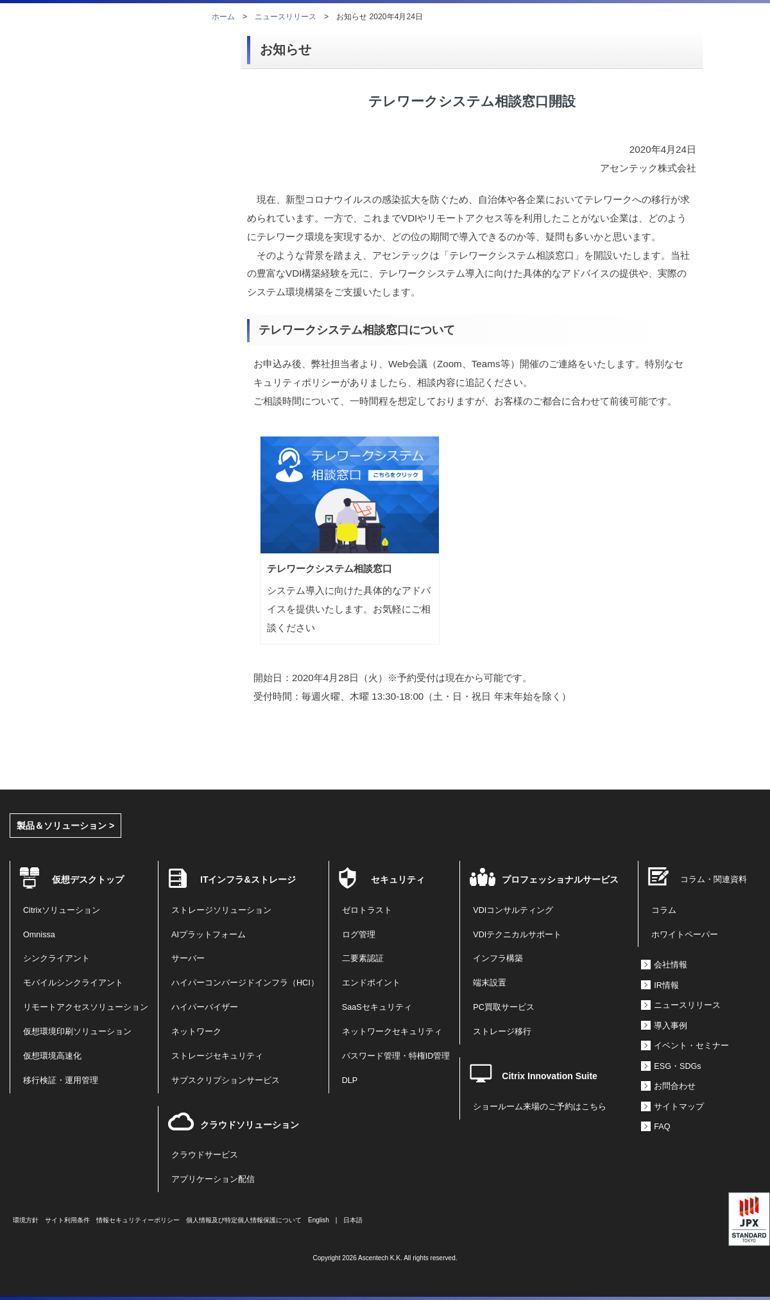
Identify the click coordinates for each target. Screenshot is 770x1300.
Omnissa (39, 934)
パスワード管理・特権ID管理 (396, 1056)
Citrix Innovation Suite (549, 1076)
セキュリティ (398, 879)
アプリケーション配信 (213, 1179)
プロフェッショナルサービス (560, 879)
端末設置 (489, 982)
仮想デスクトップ (88, 879)
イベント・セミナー (691, 1045)
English (318, 1220)
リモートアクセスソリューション (85, 1007)
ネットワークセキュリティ (392, 1031)
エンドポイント (371, 982)
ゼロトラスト (367, 910)
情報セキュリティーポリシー (138, 1220)
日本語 (353, 1220)
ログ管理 (358, 934)
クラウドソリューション (249, 1125)
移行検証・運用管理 (60, 1080)
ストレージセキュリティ (217, 1056)
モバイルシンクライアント (73, 982)
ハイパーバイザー (204, 1007)
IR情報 (666, 985)
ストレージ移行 (502, 1031)
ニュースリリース (285, 16)
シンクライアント (56, 958)
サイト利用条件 (67, 1220)
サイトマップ (679, 1106)
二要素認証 (363, 958)
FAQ (662, 1126)
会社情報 (670, 964)
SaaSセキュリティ (377, 1007)
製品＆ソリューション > (65, 825)
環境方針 (25, 1220)
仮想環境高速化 (52, 1056)
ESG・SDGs (677, 1066)
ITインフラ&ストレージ (248, 879)
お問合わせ (675, 1086)
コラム (663, 910)
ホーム (223, 16)
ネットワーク (196, 1031)
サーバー (188, 958)
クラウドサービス (204, 1154)
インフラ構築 (498, 958)
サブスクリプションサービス (225, 1080)
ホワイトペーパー (684, 934)
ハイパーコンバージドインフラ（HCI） (245, 982)
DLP (350, 1080)
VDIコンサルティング (513, 910)
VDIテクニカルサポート (517, 934)
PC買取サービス (504, 1007)
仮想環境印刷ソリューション (77, 1031)
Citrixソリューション (61, 910)
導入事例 (670, 1025)
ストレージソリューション (221, 910)
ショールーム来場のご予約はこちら (539, 1106)
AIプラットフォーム (208, 934)
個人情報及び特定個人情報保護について (244, 1220)
